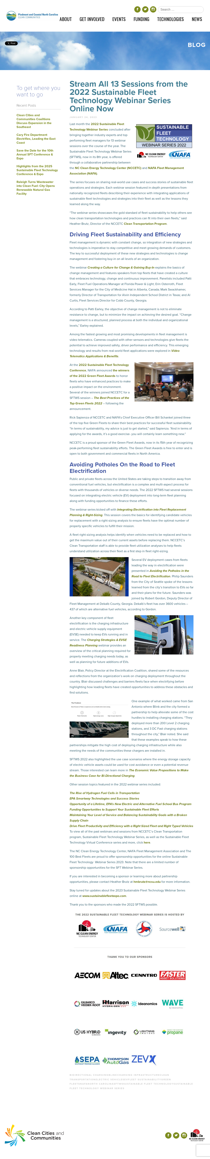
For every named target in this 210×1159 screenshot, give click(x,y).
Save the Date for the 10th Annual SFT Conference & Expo (35, 154)
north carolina (101, 1083)
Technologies (170, 18)
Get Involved (92, 18)
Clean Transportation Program (145, 224)
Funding (141, 18)
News (197, 18)
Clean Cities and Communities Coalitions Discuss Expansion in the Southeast (34, 121)
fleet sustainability (144, 1079)
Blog (197, 45)
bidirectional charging (89, 1075)
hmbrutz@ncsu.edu (147, 882)
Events (119, 18)
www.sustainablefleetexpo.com (104, 896)
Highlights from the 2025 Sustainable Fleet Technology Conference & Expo (37, 170)
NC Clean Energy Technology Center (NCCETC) (108, 168)
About (66, 18)
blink (113, 1075)
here (147, 843)
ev (126, 1079)
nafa (84, 1083)
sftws (118, 1083)
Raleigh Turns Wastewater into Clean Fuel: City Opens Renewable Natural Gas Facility (36, 188)
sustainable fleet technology (148, 1083)
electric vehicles (110, 1079)
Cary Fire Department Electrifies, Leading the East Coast (36, 139)
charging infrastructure (138, 1075)
